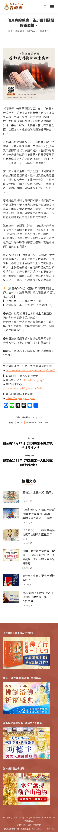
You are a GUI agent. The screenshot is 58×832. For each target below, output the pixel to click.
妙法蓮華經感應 (30, 422)
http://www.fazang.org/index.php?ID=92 (30, 370)
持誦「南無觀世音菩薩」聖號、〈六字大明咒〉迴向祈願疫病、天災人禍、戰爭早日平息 (38, 557)
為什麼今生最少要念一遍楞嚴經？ (38, 578)
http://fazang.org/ (33, 380)
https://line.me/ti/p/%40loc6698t (23, 388)
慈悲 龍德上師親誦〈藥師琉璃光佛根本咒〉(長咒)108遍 (37, 597)
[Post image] (11, 497)
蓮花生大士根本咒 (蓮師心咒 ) (38, 494)
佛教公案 (20, 422)
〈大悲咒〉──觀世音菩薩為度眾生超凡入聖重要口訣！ (38, 534)
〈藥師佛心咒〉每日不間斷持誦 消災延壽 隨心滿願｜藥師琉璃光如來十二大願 (38, 514)
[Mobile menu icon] (52, 7)
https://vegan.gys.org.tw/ (20, 398)
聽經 (46, 422)
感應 (40, 422)
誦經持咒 (26, 417)
